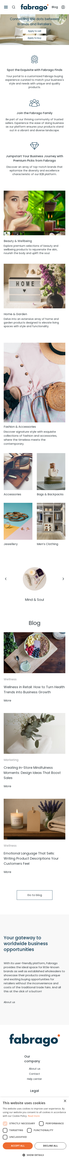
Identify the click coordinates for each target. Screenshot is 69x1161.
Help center (34, 1079)
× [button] (64, 1101)
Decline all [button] (50, 1145)
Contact (34, 1074)
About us (9, 1002)
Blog (55, 7)
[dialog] (34, 1129)
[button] (34, 1155)
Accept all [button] (18, 1145)
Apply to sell (34, 31)
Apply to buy (34, 37)
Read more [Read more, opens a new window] (34, 1115)
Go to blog (34, 895)
